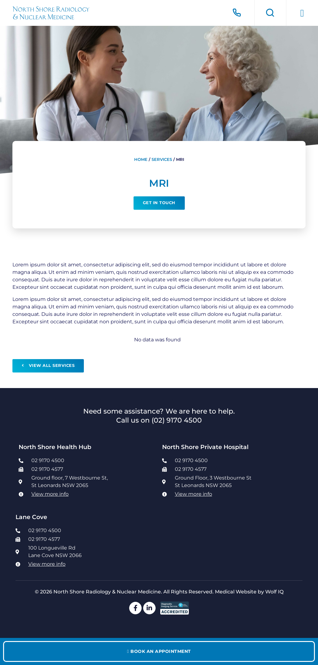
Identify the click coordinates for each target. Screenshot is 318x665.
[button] (302, 13)
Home (141, 159)
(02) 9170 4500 (177, 420)
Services (162, 159)
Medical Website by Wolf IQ (249, 592)
